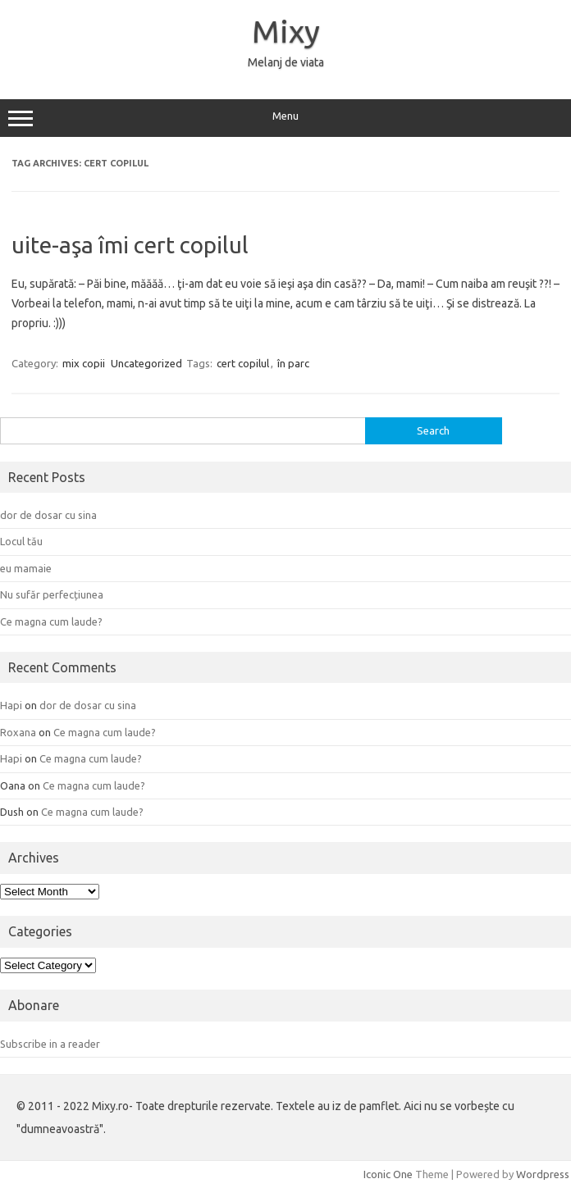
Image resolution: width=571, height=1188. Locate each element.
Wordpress (542, 1174)
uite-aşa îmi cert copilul (130, 244)
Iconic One (388, 1174)
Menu (285, 118)
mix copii (83, 363)
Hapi (11, 705)
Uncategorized (146, 363)
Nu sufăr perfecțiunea (51, 594)
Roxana (18, 732)
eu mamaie (26, 568)
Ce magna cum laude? (51, 621)
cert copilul (243, 363)
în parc (293, 363)
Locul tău (21, 541)
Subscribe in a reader (50, 1043)
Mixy (286, 31)
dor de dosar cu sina (48, 515)
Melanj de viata (286, 62)
